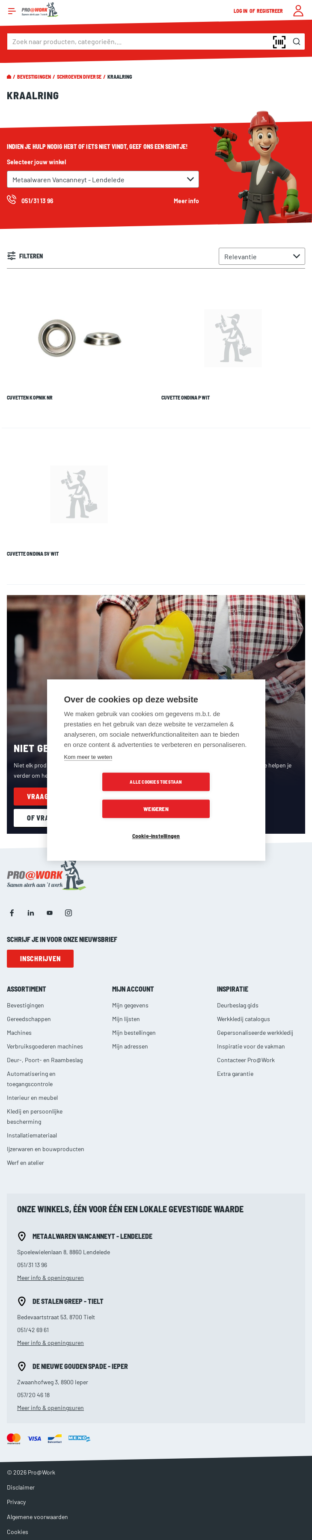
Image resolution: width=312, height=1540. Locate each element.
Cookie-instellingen (156, 822)
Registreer (270, 11)
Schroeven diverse (79, 77)
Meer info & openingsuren (50, 1254)
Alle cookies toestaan (106, 795)
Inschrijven (40, 935)
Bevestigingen (34, 77)
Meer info (186, 200)
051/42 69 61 (33, 1306)
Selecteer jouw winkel (36, 162)
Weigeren (205, 795)
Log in (241, 11)
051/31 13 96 (32, 1241)
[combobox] (156, 41)
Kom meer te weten (88, 770)
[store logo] (40, 9)
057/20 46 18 (33, 1371)
